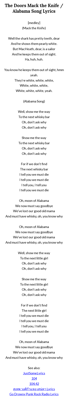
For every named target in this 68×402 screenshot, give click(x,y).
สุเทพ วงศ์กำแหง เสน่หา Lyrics (34, 389)
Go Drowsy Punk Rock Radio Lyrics (34, 394)
